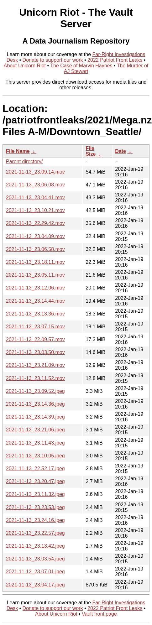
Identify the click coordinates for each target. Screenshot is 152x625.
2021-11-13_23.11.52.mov (35, 378)
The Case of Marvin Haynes (81, 65)
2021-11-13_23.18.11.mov (35, 262)
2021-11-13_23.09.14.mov (35, 171)
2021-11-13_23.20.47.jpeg (35, 481)
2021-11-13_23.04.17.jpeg (35, 584)
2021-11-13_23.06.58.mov (35, 249)
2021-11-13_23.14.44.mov (35, 301)
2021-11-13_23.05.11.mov (35, 275)
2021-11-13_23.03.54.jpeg (35, 558)
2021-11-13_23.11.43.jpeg (35, 442)
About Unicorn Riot (25, 65)
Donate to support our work (53, 60)
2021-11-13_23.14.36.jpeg (35, 404)
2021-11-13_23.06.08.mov (35, 184)
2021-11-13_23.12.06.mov (35, 287)
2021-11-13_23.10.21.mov (35, 210)
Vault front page (99, 614)
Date (120, 151)
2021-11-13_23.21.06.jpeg (35, 429)
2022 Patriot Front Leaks (114, 60)
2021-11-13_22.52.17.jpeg (35, 468)
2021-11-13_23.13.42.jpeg (35, 546)
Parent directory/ (24, 161)
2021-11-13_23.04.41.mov (35, 197)
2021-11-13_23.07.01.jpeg (35, 571)
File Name (18, 151)
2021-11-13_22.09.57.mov (35, 339)
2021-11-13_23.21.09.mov (35, 365)
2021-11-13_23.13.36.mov (35, 313)
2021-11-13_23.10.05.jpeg (35, 455)
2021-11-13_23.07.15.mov (35, 326)
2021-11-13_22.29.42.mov (35, 223)
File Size (91, 151)
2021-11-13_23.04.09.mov (35, 236)
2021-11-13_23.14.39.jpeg (35, 416)
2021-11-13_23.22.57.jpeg (35, 533)
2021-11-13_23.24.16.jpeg (35, 520)
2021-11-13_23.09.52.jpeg (35, 391)
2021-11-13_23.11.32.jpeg (35, 494)
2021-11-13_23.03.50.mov (35, 352)
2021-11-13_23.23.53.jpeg (35, 507)
